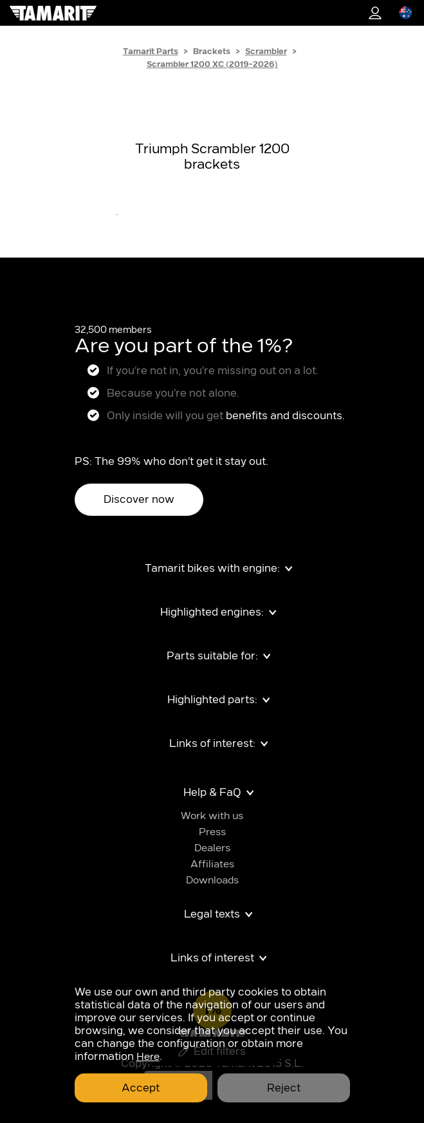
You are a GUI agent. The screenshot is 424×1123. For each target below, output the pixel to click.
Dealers (212, 848)
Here (148, 1057)
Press (212, 832)
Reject (283, 1088)
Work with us (212, 816)
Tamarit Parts (150, 51)
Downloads (212, 880)
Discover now (139, 500)
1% (375, 13)
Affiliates (212, 864)
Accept (141, 1088)
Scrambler (266, 51)
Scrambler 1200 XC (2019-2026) (212, 64)
